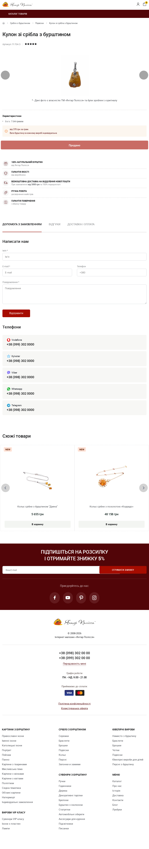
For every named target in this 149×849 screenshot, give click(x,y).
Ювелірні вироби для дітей (127, 762)
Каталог (117, 784)
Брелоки (63, 803)
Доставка (117, 798)
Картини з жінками (13, 776)
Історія (116, 793)
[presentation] (5, 75)
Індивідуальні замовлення (17, 805)
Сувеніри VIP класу (13, 822)
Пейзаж (6, 757)
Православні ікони (13, 739)
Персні (63, 762)
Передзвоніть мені (74, 666)
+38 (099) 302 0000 (20, 347)
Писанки (64, 831)
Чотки (115, 753)
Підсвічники (66, 826)
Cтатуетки (64, 812)
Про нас (117, 789)
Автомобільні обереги (71, 817)
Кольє (62, 757)
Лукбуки (117, 812)
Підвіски (39, 23)
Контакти (117, 803)
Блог (115, 807)
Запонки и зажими (70, 767)
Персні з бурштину (123, 767)
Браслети (64, 743)
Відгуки (54, 224)
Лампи (6, 831)
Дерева (63, 793)
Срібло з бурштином (20, 23)
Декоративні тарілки (71, 798)
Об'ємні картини (11, 795)
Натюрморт (8, 800)
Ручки (62, 784)
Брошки (63, 748)
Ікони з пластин (11, 826)
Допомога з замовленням (22, 224)
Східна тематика (11, 791)
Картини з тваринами (14, 767)
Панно (5, 762)
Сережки (64, 739)
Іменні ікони (9, 743)
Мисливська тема (12, 772)
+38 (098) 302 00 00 (74, 656)
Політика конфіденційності (74, 706)
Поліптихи (8, 786)
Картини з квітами (12, 781)
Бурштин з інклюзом (71, 807)
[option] (54, 227)
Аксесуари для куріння (72, 822)
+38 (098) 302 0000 (20, 363)
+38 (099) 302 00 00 (74, 660)
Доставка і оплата (81, 224)
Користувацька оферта (74, 711)
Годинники (65, 789)
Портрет (6, 753)
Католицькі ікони (12, 748)
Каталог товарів (14, 14)
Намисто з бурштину (124, 739)
